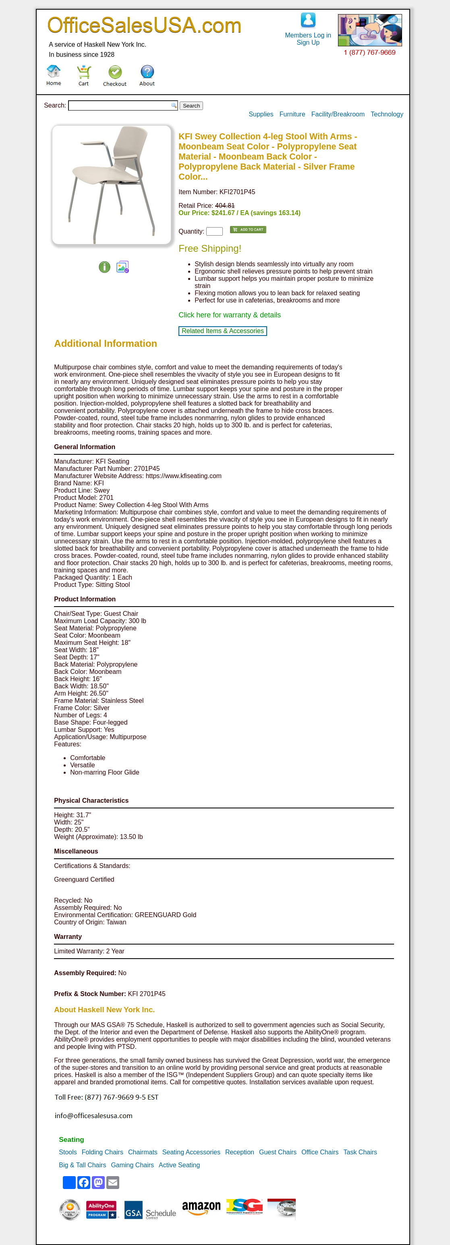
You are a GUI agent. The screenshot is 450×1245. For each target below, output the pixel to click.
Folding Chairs (102, 1152)
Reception (239, 1152)
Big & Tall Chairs (82, 1165)
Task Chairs (360, 1152)
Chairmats (143, 1152)
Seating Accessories (191, 1152)
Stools (68, 1152)
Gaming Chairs (132, 1165)
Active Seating (179, 1165)
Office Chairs (319, 1152)
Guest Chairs (278, 1152)
